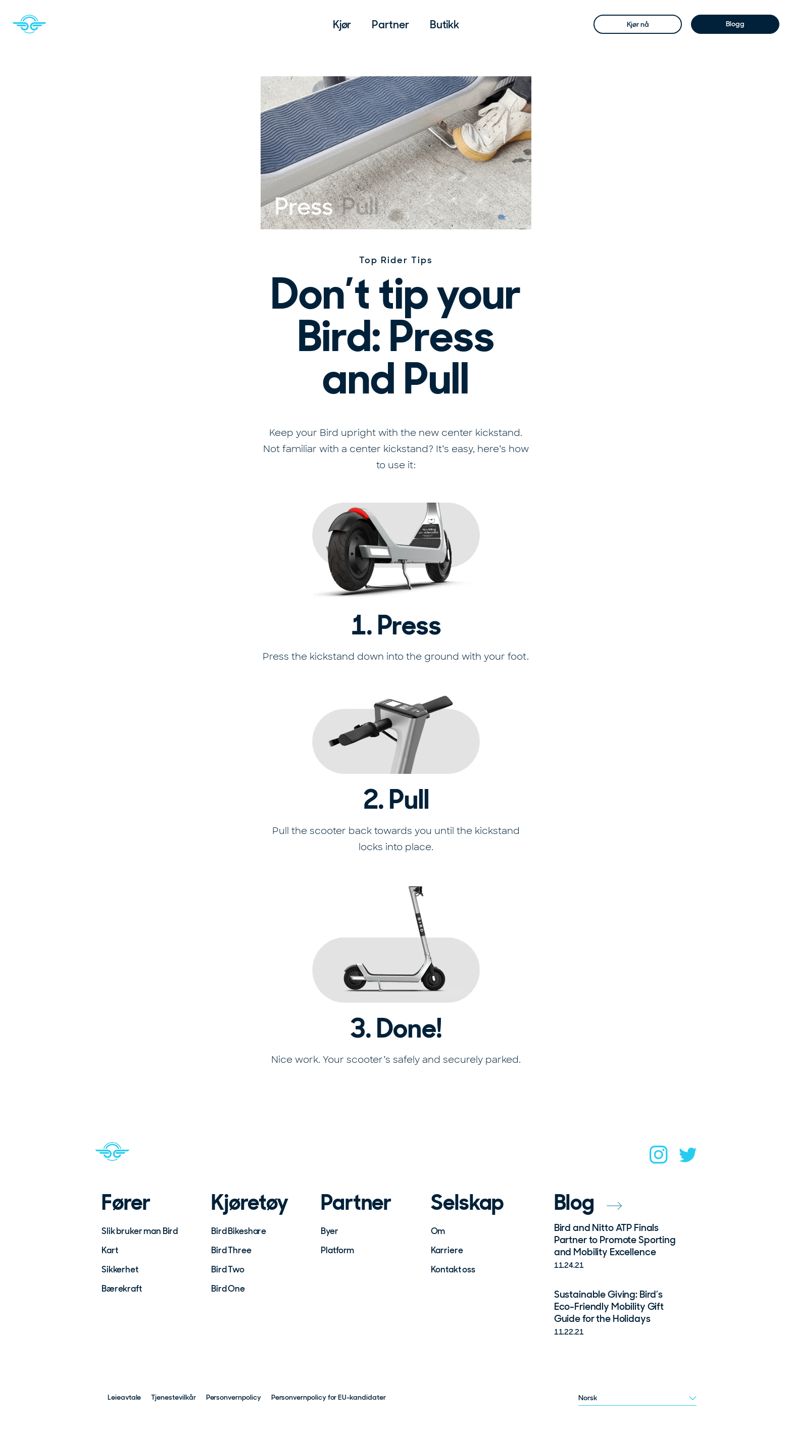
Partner (390, 24)
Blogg (735, 23)
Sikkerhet (120, 1269)
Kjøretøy (249, 1202)
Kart (110, 1250)
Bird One (228, 1288)
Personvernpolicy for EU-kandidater (328, 1397)
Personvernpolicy (233, 1397)
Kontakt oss (453, 1269)
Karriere (447, 1250)
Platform (337, 1250)
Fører (126, 1202)
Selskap (467, 1202)
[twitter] (688, 1158)
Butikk (444, 24)
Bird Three (231, 1250)
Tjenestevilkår (173, 1397)
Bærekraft (122, 1288)
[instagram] (659, 1158)
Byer (329, 1231)
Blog (588, 1202)
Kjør (342, 24)
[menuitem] (342, 24)
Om (438, 1231)
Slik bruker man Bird (140, 1231)
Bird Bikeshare (238, 1231)
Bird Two (227, 1269)
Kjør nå (638, 24)
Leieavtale (124, 1397)
